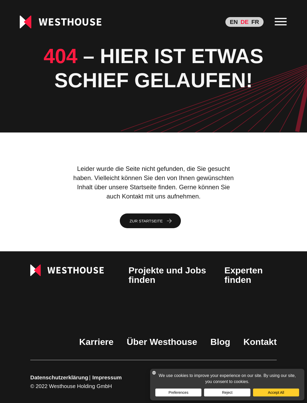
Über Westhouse (162, 342)
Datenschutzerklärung (59, 377)
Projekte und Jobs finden (167, 275)
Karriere (96, 342)
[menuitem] (234, 22)
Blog (220, 342)
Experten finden (243, 275)
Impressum (107, 377)
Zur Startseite (146, 221)
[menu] (281, 22)
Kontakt (260, 342)
